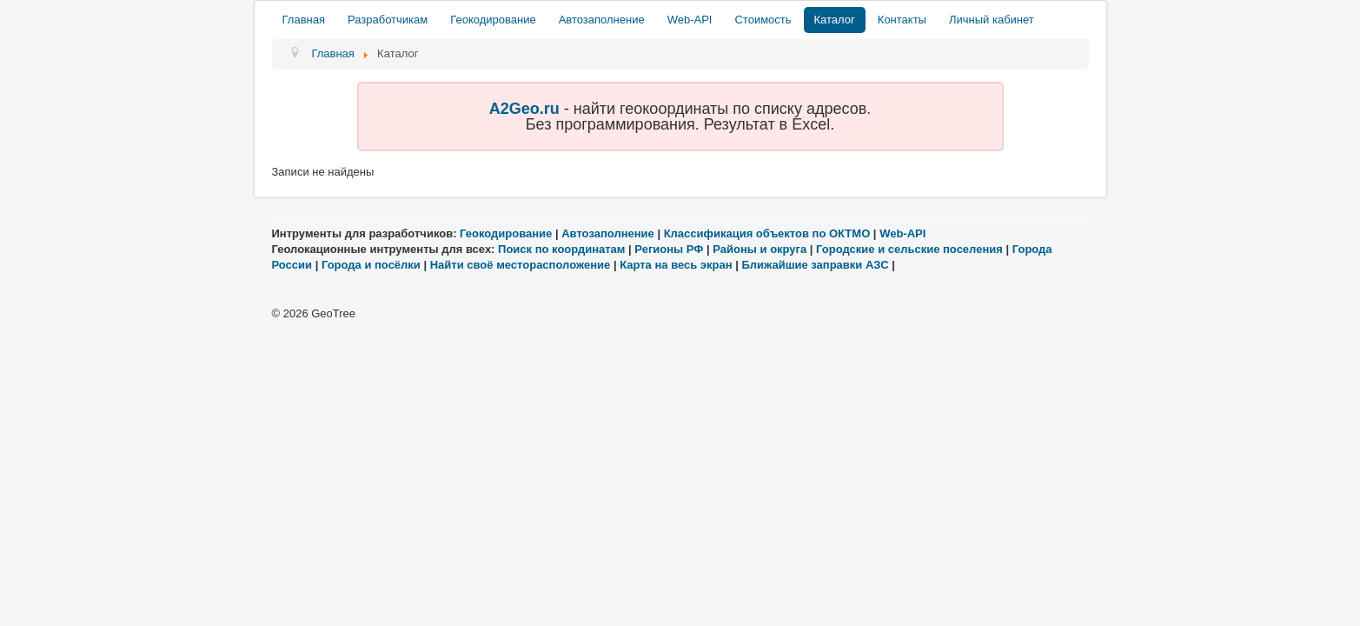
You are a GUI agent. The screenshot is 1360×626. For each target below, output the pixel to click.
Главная (303, 19)
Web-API (690, 19)
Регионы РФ (668, 249)
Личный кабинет (991, 19)
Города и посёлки (371, 264)
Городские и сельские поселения (909, 249)
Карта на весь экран (676, 264)
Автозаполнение (602, 19)
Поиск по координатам (561, 249)
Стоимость (762, 19)
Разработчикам (388, 19)
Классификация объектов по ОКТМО (767, 233)
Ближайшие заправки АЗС (814, 264)
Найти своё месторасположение (520, 264)
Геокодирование (492, 19)
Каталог (834, 19)
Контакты (902, 19)
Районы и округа (759, 249)
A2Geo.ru (524, 108)
